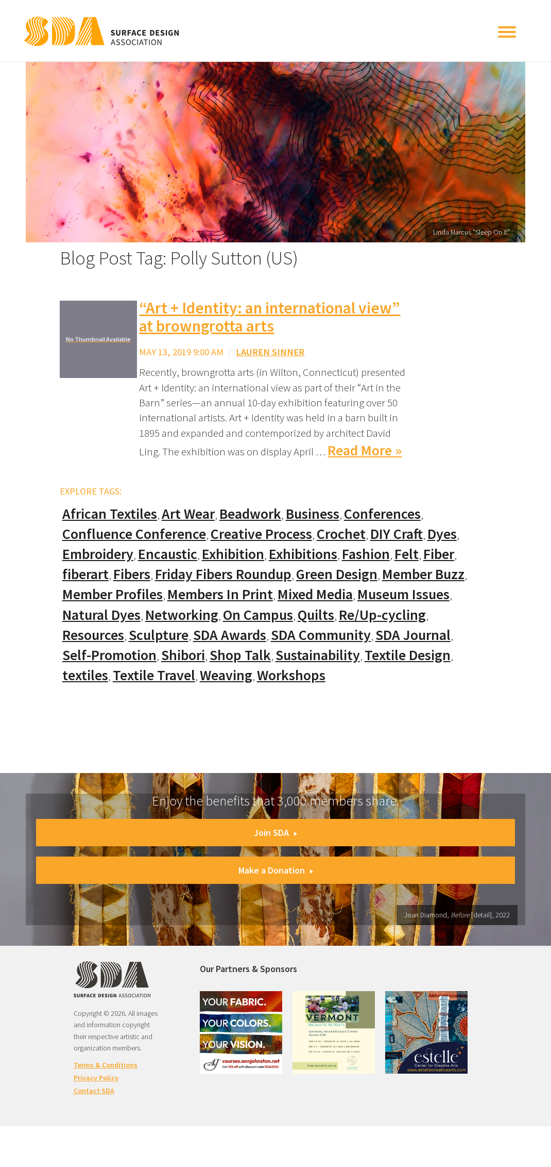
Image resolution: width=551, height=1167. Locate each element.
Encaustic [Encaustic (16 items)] (167, 554)
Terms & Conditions (105, 1065)
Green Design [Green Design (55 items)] (336, 574)
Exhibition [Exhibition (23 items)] (233, 554)
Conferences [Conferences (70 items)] (382, 514)
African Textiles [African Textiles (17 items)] (109, 514)
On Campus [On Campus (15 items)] (258, 615)
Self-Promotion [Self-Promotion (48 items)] (109, 655)
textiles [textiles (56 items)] (85, 675)
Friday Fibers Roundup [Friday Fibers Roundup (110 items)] (223, 574)
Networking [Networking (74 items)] (181, 615)
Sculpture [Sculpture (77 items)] (158, 635)
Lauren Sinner (270, 352)
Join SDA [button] (275, 833)
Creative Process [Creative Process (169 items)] (261, 534)
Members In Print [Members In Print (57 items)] (220, 594)
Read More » (365, 450)
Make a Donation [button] (275, 870)
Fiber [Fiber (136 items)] (438, 554)
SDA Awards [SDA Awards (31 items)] (229, 635)
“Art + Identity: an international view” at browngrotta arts (269, 317)
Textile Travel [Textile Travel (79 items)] (154, 675)
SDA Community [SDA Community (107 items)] (321, 635)
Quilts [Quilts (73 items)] (316, 615)
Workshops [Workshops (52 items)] (291, 675)
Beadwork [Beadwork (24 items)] (250, 514)
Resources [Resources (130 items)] (93, 635)
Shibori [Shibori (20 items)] (183, 655)
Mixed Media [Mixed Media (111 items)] (315, 594)
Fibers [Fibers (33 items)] (131, 574)
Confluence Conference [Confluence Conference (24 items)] (134, 534)
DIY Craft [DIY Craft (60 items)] (396, 534)
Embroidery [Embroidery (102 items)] (97, 554)
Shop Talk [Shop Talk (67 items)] (240, 655)
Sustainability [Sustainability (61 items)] (318, 655)
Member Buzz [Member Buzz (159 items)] (423, 574)
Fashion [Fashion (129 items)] (366, 554)
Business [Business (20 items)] (312, 514)
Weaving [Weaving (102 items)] (226, 675)
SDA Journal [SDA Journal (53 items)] (413, 635)
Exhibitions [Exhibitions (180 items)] (303, 554)
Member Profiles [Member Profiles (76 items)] (112, 594)
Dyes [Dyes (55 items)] (442, 534)
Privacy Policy (96, 1077)
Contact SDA (94, 1090)
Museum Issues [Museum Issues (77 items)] (403, 594)
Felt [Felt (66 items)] (406, 554)
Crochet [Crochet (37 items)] (341, 534)
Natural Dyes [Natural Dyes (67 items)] (101, 615)
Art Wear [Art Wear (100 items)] (188, 514)
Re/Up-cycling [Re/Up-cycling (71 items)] (382, 615)
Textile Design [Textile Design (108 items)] (408, 655)
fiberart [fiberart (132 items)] (85, 574)
